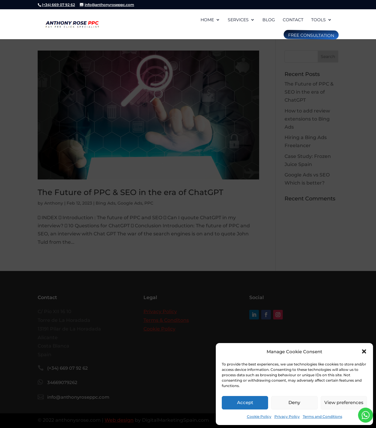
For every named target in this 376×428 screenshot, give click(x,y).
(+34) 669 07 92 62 (58, 4)
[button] (364, 351)
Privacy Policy (287, 416)
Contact (293, 20)
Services (238, 20)
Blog (268, 20)
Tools (318, 20)
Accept (245, 402)
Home (207, 20)
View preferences (343, 402)
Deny (294, 402)
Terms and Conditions (322, 416)
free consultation (311, 35)
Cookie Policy (259, 416)
